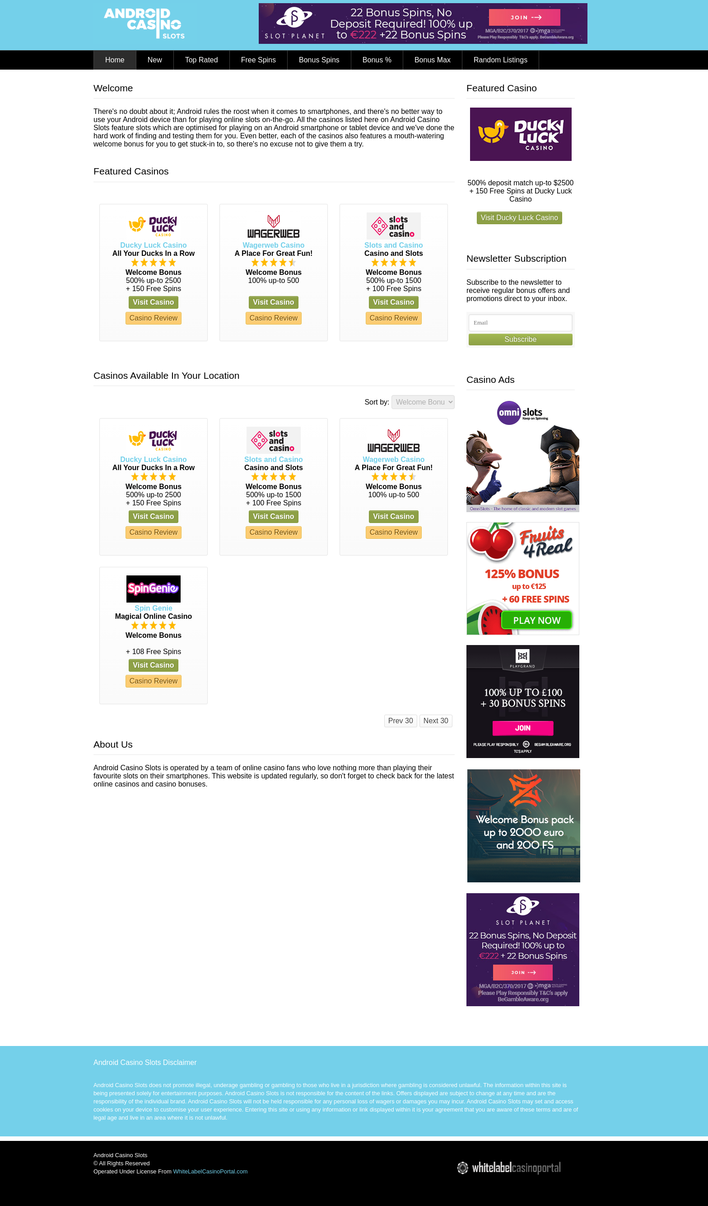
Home (115, 60)
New (155, 60)
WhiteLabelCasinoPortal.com (210, 1171)
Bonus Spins (319, 60)
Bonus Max (433, 60)
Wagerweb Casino (273, 245)
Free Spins (258, 60)
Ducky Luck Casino (153, 245)
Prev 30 (400, 721)
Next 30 (436, 721)
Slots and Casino (393, 245)
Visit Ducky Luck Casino (519, 217)
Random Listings (500, 60)
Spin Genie (153, 608)
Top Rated (201, 60)
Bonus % (377, 60)
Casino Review (154, 318)
